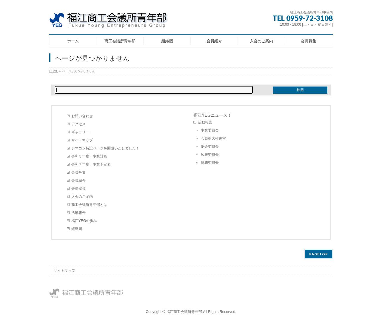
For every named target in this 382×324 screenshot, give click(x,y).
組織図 (76, 229)
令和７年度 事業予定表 (91, 164)
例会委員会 (210, 146)
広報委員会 (210, 154)
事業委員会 (210, 130)
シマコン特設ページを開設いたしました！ (105, 148)
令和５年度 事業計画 (89, 156)
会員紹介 (78, 180)
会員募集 (78, 172)
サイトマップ (82, 140)
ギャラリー (80, 132)
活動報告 (78, 213)
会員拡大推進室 (213, 138)
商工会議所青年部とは (89, 205)
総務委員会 (210, 163)
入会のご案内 (82, 197)
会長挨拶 (78, 188)
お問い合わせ (82, 116)
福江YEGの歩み (84, 221)
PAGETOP (318, 254)
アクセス (78, 124)
